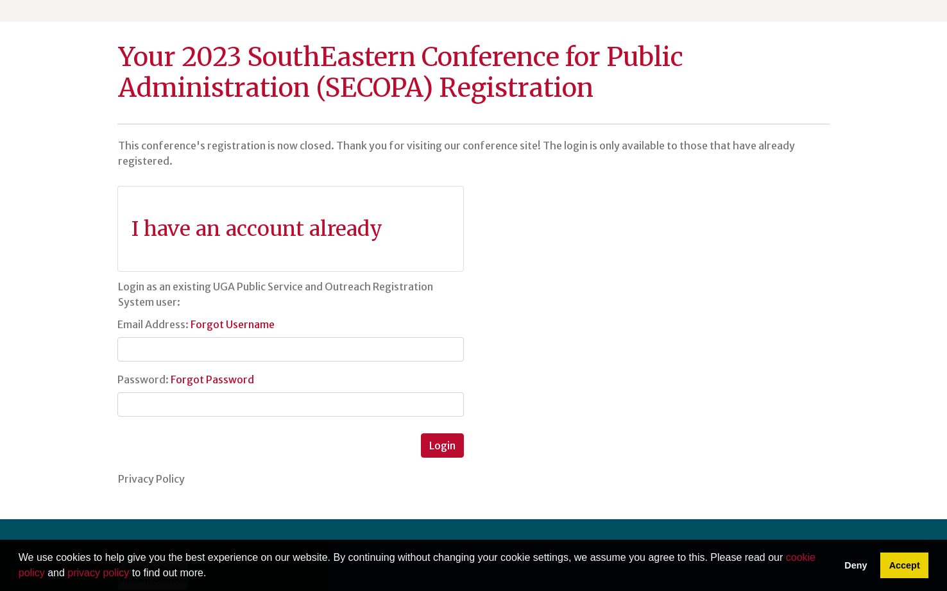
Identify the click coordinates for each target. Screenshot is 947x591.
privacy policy (98, 572)
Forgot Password (212, 379)
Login (442, 445)
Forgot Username (233, 324)
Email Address (151, 324)
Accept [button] (904, 565)
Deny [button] (855, 565)
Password (141, 379)
